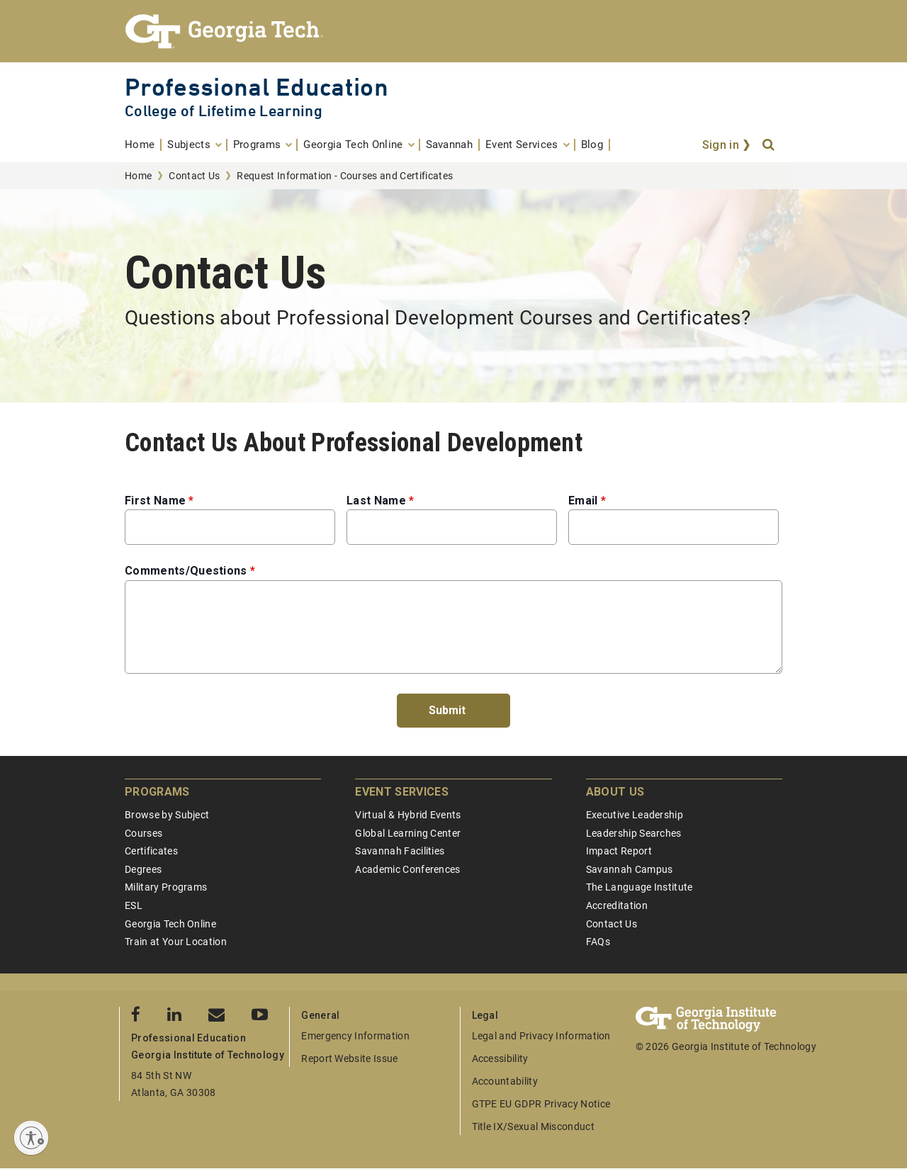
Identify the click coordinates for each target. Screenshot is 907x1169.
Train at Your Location (176, 941)
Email (583, 500)
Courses (143, 833)
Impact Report (619, 851)
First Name (155, 500)
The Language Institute (639, 887)
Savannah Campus (629, 869)
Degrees (143, 869)
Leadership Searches (634, 833)
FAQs (598, 941)
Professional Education (256, 86)
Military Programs (166, 887)
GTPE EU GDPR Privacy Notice (541, 1103)
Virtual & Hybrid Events (408, 814)
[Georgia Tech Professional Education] (453, 31)
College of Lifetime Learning (223, 111)
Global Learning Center (408, 833)
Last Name (376, 500)
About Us (615, 791)
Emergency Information (355, 1035)
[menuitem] (143, 145)
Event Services (401, 791)
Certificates (151, 851)
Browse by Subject (167, 814)
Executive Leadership (634, 814)
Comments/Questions (186, 570)
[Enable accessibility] (31, 1138)
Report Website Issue (349, 1058)
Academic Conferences (407, 869)
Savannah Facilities (399, 851)
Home (138, 175)
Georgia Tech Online (170, 924)
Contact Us (194, 175)
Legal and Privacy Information (541, 1035)
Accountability (505, 1081)
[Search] (769, 145)
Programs (157, 791)
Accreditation (617, 905)
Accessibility (500, 1058)
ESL (133, 905)
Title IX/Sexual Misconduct (533, 1126)
